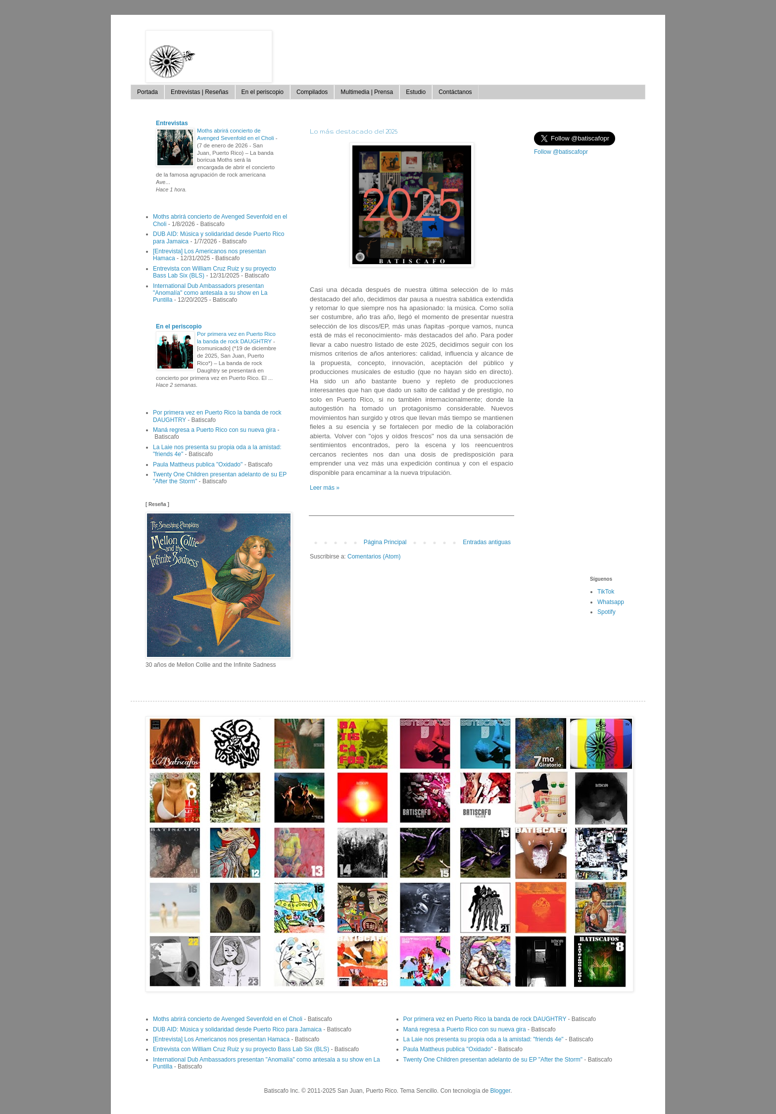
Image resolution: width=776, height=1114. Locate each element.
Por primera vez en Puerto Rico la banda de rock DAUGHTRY (485, 1019)
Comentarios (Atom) (373, 556)
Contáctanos (455, 92)
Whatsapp (610, 602)
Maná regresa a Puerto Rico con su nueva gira (214, 429)
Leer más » (325, 487)
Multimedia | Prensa (366, 92)
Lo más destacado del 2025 (353, 131)
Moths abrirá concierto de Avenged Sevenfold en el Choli (227, 1019)
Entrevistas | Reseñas (200, 92)
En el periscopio (263, 92)
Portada (147, 92)
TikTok (605, 591)
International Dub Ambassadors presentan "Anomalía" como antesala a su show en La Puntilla (210, 293)
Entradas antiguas (487, 542)
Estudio (416, 92)
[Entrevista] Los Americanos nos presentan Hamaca (221, 1039)
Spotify (606, 611)
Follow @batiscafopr (561, 151)
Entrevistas (172, 123)
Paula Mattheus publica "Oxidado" (197, 464)
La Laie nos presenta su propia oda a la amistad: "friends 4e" (483, 1039)
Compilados (312, 92)
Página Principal (385, 542)
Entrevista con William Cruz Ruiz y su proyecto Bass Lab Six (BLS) (241, 1049)
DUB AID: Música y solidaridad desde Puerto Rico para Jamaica (237, 1029)
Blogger (500, 1090)
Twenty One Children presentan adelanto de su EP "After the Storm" (493, 1059)
